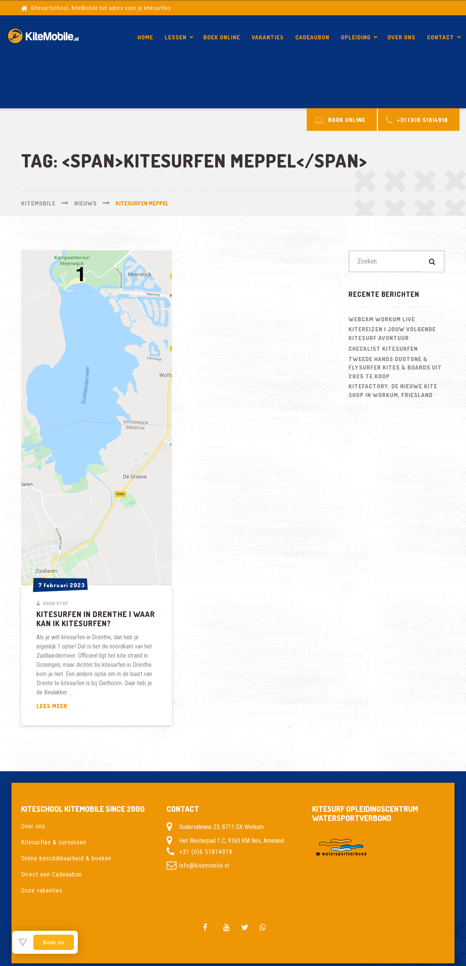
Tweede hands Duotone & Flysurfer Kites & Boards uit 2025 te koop (395, 368)
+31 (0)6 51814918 (205, 851)
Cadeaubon (312, 37)
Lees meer (71, 706)
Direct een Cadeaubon (51, 874)
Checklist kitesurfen (383, 349)
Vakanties (268, 37)
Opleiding (356, 37)
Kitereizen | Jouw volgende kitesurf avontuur (392, 334)
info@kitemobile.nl (204, 865)
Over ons (401, 37)
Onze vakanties (41, 890)
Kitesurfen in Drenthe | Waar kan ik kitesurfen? (372, 86)
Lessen (175, 37)
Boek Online (221, 37)
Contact (440, 37)
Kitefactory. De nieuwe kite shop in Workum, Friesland (392, 391)
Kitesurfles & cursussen (53, 842)
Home (145, 37)
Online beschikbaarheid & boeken (66, 858)
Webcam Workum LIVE (381, 319)
